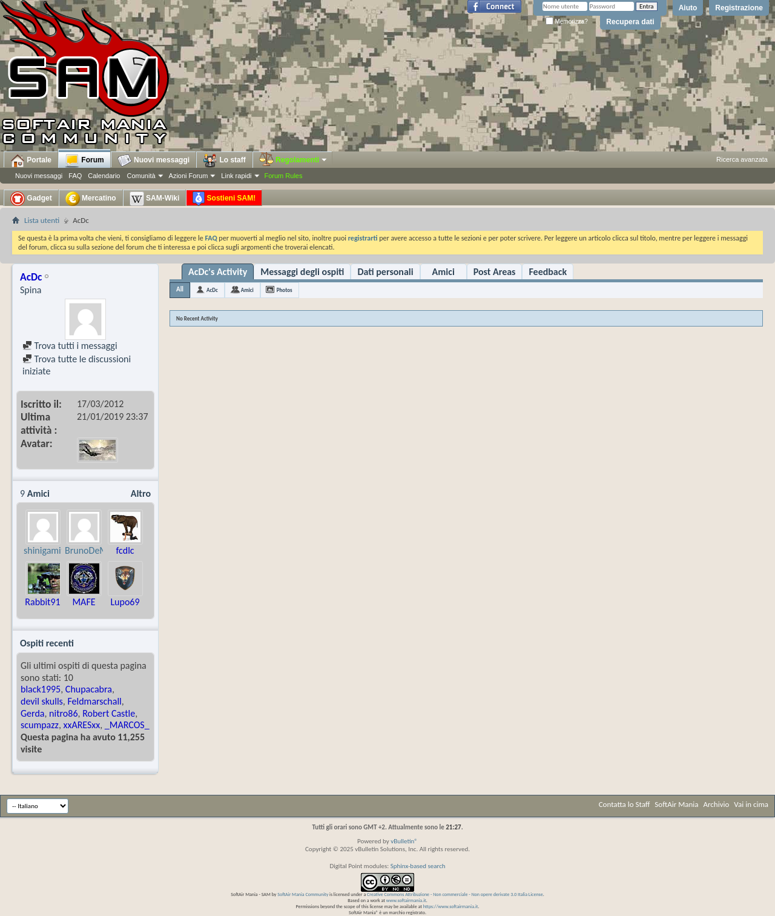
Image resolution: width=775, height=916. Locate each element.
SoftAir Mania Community (302, 894)
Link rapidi (236, 175)
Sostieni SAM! (224, 198)
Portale (30, 160)
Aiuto (688, 8)
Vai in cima (751, 804)
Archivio (717, 804)
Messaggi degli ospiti (302, 271)
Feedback (548, 271)
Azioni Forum (188, 175)
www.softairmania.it (406, 900)
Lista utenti (41, 220)
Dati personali (385, 271)
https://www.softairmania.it (450, 906)
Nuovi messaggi (38, 175)
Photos (284, 290)
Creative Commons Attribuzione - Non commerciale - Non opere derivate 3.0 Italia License (455, 894)
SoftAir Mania (676, 804)
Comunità (141, 175)
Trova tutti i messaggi (69, 345)
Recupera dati (630, 22)
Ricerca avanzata (742, 159)
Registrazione (739, 8)
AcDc (212, 290)
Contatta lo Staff (624, 804)
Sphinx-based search (418, 866)
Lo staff (224, 160)
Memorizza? (567, 21)
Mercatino (90, 198)
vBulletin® (404, 841)
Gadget (31, 198)
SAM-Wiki (155, 198)
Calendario (104, 175)
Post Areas (494, 271)
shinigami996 (50, 550)
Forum (84, 160)
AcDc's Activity (217, 271)
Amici (443, 271)
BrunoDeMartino (98, 550)
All (179, 289)
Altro (141, 493)
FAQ (75, 175)
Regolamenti (293, 160)
